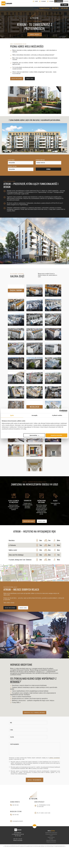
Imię (11, 724)
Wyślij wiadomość (34, 769)
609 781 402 (64, 8)
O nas (51, 825)
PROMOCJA (57, 1)
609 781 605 (55, 8)
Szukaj (48, 170)
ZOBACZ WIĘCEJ (34, 34)
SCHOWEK (65, 1)
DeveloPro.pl (64, 845)
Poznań (40, 1)
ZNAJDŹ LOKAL (32, 79)
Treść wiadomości (14, 732)
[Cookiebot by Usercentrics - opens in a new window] (60, 411)
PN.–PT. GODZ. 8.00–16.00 (42, 802)
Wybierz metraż (40, 160)
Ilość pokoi (11, 160)
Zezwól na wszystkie (56, 435)
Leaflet (53, 581)
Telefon (47, 724)
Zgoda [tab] (12, 415)
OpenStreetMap (60, 581)
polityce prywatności (54, 745)
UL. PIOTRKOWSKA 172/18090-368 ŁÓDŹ (42, 794)
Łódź (33, 1)
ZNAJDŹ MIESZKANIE (17, 79)
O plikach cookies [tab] (57, 415)
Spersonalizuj (34, 435)
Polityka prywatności (51, 831)
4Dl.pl (53, 845)
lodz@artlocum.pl (44, 8)
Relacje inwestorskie (51, 830)
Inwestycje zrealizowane (51, 824)
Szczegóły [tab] (34, 415)
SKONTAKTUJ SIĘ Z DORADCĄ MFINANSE (34, 714)
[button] (33, 572)
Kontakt (51, 828)
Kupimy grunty (51, 827)
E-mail (29, 724)
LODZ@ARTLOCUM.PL (16, 810)
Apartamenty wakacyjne (51, 822)
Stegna (48, 1)
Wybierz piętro (12, 167)
